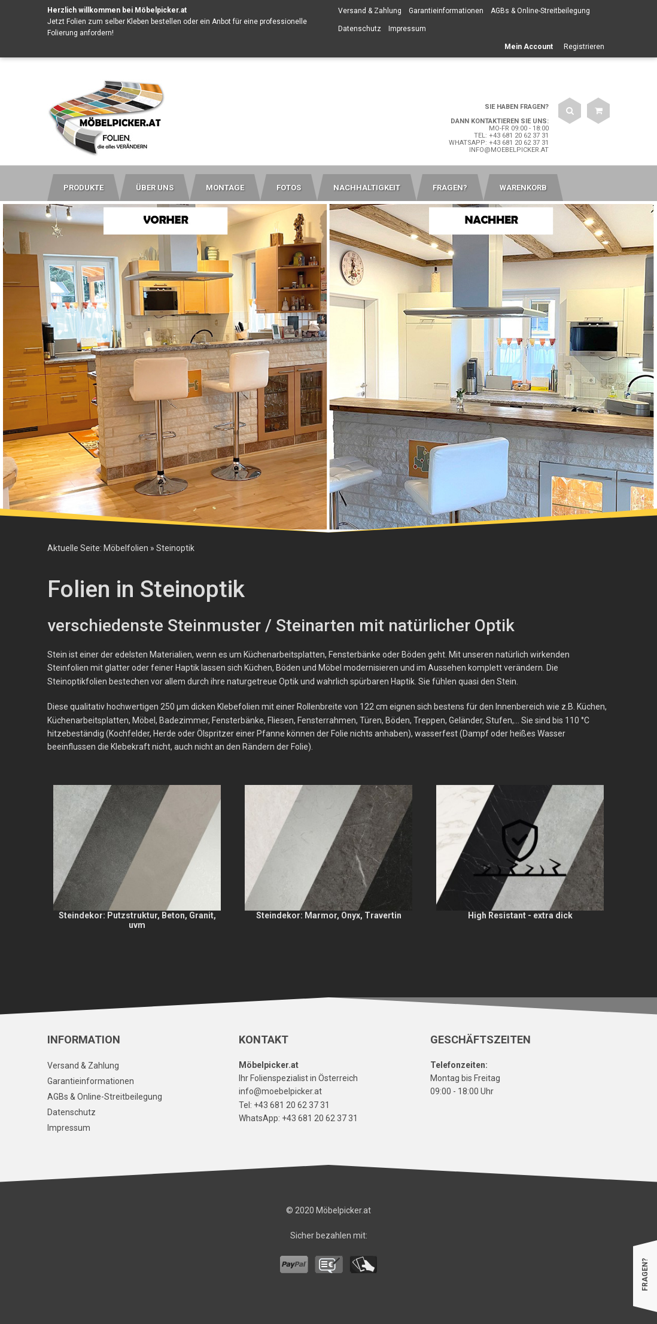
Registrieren (584, 46)
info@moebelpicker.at (509, 150)
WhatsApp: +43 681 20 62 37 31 (499, 143)
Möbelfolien (126, 548)
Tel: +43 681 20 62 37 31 (511, 135)
